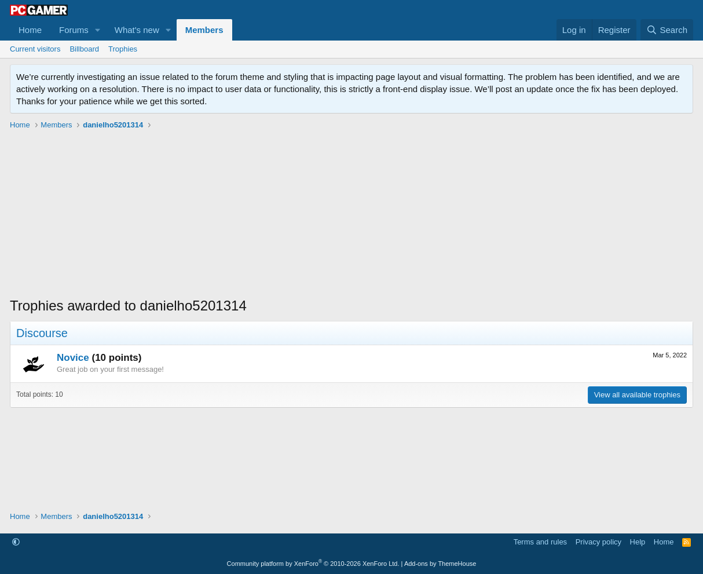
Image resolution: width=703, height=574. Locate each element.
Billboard (84, 49)
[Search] (666, 30)
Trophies (122, 49)
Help (638, 542)
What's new (137, 30)
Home (30, 30)
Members (204, 30)
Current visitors (35, 49)
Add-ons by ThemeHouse (440, 563)
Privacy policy (598, 542)
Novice (73, 357)
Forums (74, 30)
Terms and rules (540, 542)
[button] (98, 30)
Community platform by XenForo (313, 563)
